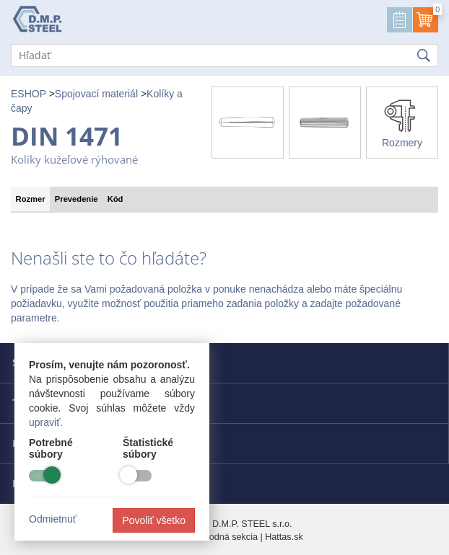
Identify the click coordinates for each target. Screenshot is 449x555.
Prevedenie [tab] (76, 199)
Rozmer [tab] (30, 199)
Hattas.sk (284, 537)
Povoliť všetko (154, 520)
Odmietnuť (53, 519)
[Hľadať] (224, 55)
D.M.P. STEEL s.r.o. (252, 524)
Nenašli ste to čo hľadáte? (108, 258)
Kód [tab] (115, 199)
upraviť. (46, 422)
